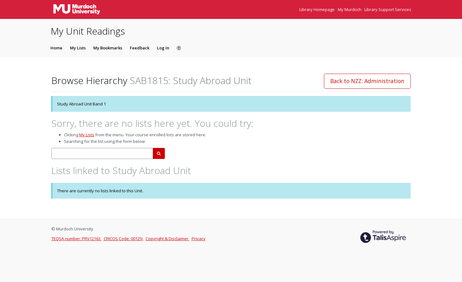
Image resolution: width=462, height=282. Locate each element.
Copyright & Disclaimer (167, 238)
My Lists (78, 48)
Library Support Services (387, 9)
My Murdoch (350, 9)
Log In (163, 48)
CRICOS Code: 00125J (124, 238)
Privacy (198, 238)
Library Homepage (317, 9)
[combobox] (102, 153)
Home (56, 48)
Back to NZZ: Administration (367, 81)
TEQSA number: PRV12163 (76, 238)
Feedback (139, 48)
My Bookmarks (107, 48)
